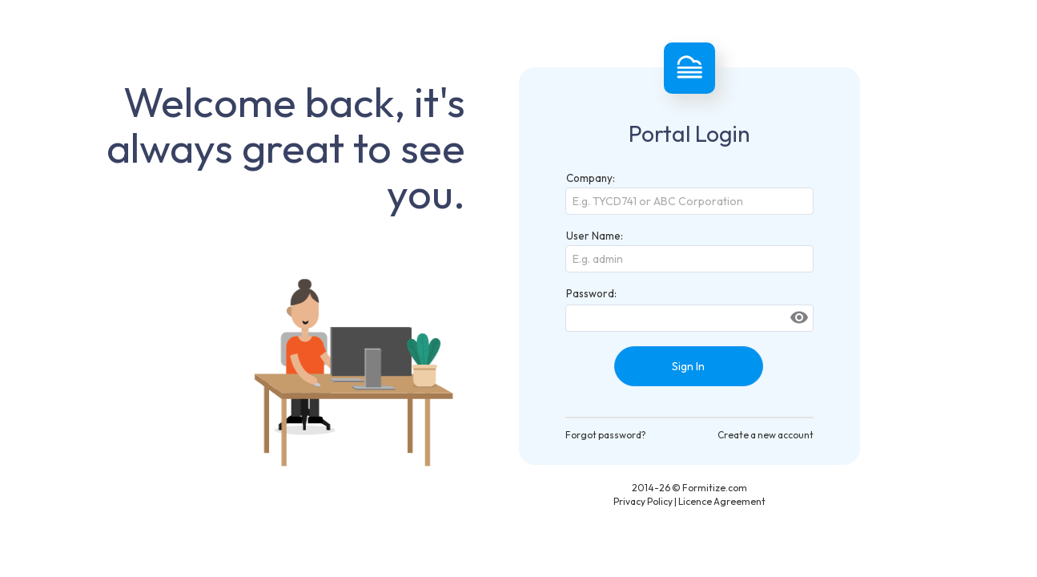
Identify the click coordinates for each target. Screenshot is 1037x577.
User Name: (594, 235)
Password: (591, 293)
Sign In (688, 366)
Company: (590, 177)
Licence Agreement (722, 501)
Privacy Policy (643, 501)
